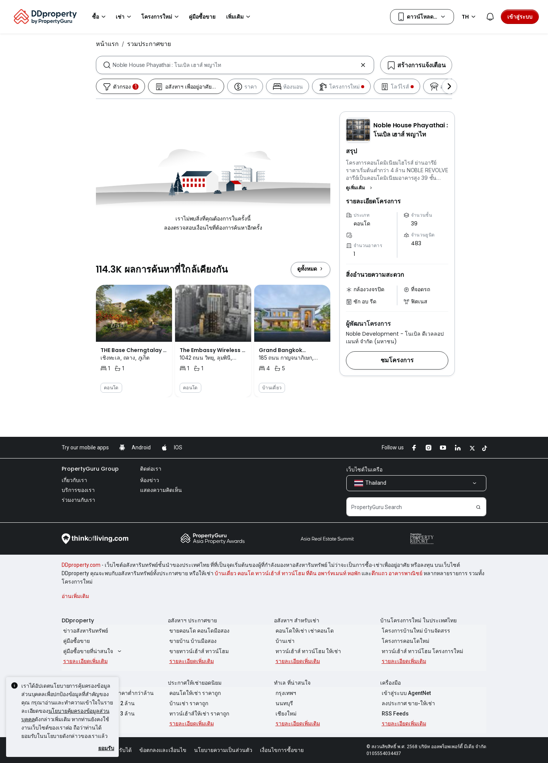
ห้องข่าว (149, 480)
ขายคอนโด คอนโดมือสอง (198, 631)
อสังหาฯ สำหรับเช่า (296, 620)
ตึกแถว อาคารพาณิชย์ (396, 573)
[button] (360, 188)
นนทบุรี (283, 703)
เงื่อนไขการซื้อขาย (282, 750)
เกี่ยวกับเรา (74, 480)
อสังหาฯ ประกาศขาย (192, 620)
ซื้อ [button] (100, 16)
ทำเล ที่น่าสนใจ (292, 683)
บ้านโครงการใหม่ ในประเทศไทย (418, 620)
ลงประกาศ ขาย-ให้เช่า (406, 703)
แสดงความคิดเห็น (161, 490)
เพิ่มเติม (239, 16)
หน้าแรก (107, 44)
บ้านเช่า (283, 641)
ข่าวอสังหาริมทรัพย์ (84, 631)
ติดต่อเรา (150, 469)
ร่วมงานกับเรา (78, 500)
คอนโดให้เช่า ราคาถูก (193, 693)
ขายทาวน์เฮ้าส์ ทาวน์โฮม (197, 651)
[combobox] (235, 65)
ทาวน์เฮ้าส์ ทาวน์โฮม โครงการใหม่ (421, 651)
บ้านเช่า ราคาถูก (187, 703)
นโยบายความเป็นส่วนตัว (223, 750)
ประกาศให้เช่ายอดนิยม (194, 683)
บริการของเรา (78, 490)
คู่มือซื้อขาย (75, 641)
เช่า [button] (125, 16)
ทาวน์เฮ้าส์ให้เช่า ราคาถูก (198, 714)
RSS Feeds (393, 714)
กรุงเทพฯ (284, 693)
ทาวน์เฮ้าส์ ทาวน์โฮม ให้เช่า (306, 651)
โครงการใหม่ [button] (161, 16)
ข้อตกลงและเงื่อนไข (162, 750)
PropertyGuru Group (90, 469)
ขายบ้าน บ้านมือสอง (191, 641)
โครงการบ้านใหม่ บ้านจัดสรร (414, 631)
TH (470, 16)
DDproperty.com (81, 565)
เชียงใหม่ (284, 714)
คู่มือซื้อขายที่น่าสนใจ (92, 651)
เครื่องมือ (390, 683)
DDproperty (78, 620)
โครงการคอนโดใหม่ (404, 641)
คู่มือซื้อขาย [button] (202, 17)
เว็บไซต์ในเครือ (364, 469)
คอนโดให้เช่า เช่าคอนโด (303, 631)
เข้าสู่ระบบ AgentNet (404, 693)
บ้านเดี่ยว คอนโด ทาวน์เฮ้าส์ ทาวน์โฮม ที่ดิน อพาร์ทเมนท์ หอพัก (287, 573)
